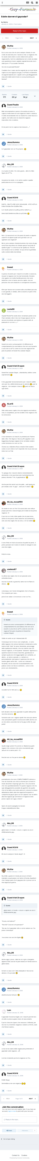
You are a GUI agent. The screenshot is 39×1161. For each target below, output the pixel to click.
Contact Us (15, 1155)
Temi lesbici (18, 24)
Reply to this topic (19, 31)
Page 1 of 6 (19, 38)
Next (32, 38)
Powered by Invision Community (19, 1158)
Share (9, 1130)
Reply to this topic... (11, 1119)
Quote (10, 86)
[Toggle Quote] (5, 620)
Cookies (24, 1155)
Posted (15, 48)
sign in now (12, 1111)
